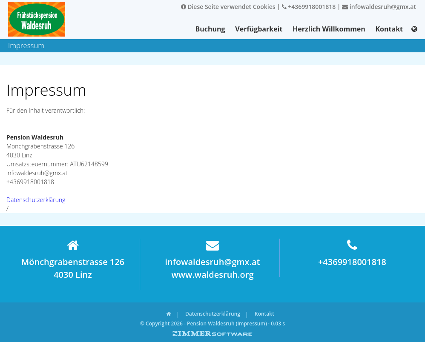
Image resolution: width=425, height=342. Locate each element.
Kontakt (389, 29)
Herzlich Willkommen (329, 29)
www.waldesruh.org (212, 274)
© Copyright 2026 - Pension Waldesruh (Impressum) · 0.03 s (212, 323)
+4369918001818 (309, 7)
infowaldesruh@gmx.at (379, 7)
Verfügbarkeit (258, 29)
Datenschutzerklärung (36, 200)
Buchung (210, 29)
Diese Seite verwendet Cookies (228, 7)
